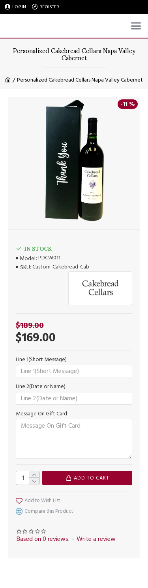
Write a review (96, 539)
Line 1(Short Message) (41, 359)
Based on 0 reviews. (43, 539)
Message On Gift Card (41, 414)
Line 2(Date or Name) (41, 386)
